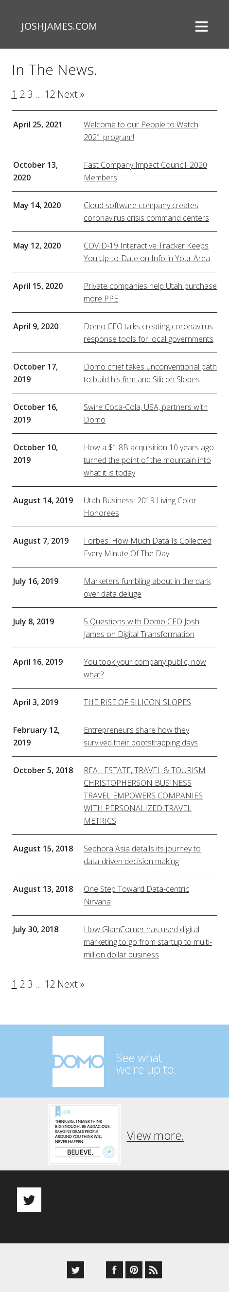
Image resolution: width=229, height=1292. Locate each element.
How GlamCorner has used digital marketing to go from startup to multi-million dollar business (148, 942)
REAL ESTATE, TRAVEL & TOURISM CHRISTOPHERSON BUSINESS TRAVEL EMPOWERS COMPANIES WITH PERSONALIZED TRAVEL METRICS (145, 795)
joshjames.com (59, 26)
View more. (155, 1135)
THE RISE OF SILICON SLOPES (137, 702)
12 (49, 94)
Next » (70, 94)
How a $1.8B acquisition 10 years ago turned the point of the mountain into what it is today (149, 460)
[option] (114, 1191)
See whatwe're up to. (146, 1063)
